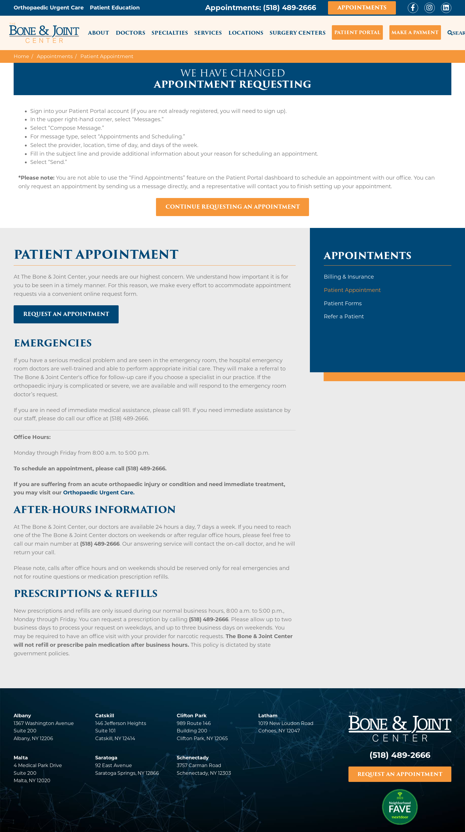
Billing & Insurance (349, 277)
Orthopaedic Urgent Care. (99, 493)
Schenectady (193, 758)
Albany (22, 715)
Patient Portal (357, 32)
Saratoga (106, 758)
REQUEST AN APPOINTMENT (399, 774)
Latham (268, 715)
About (98, 33)
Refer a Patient (344, 316)
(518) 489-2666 (289, 7)
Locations (245, 33)
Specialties (170, 33)
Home (21, 56)
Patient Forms (343, 303)
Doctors (130, 33)
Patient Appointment (352, 290)
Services (208, 33)
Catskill (104, 715)
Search (449, 31)
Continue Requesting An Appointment (232, 206)
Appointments (361, 7)
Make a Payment (415, 32)
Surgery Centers (298, 33)
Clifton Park (192, 715)
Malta (21, 758)
